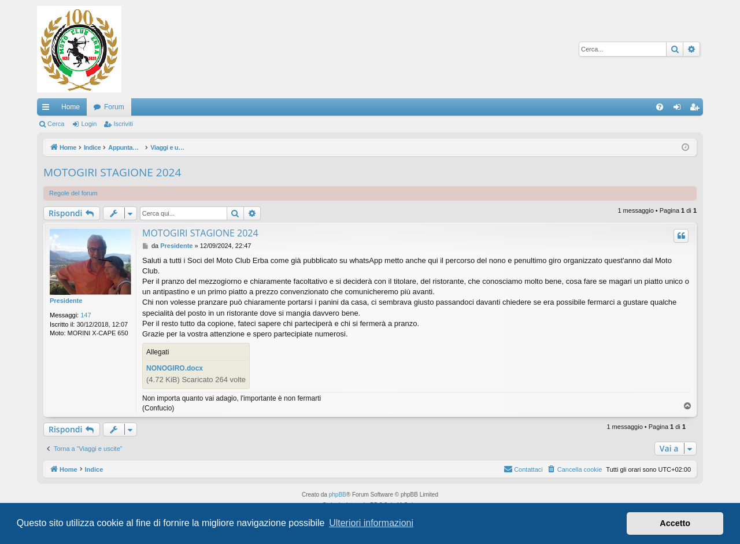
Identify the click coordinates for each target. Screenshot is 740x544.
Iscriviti (123, 123)
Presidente (66, 300)
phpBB (337, 494)
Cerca (55, 123)
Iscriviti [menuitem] (697, 109)
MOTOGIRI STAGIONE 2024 (112, 172)
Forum (114, 107)
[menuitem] (659, 107)
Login (89, 123)
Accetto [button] (675, 523)
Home (70, 107)
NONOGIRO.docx (174, 368)
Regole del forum (73, 193)
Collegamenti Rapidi (48, 109)
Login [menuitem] (680, 109)
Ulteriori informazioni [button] (371, 523)
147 (85, 315)
